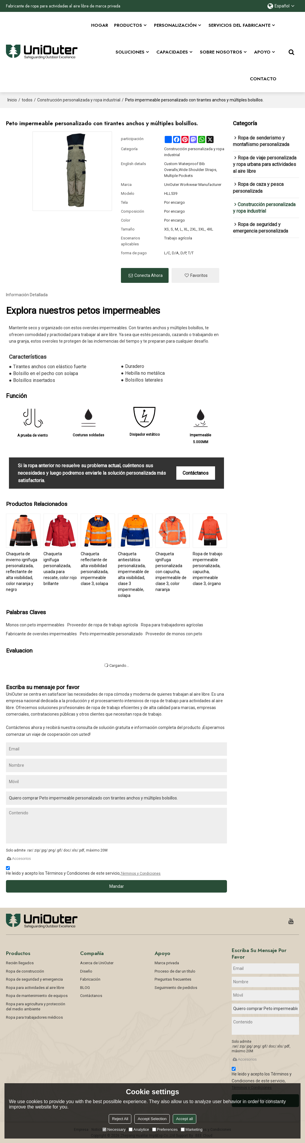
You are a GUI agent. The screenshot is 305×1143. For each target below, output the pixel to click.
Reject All (120, 1119)
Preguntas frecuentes (173, 979)
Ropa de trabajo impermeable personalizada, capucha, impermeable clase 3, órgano (207, 568)
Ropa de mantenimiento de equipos (37, 995)
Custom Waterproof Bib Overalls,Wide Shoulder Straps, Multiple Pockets (190, 170)
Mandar (116, 886)
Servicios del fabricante (239, 25)
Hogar (99, 25)
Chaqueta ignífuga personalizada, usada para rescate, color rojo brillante (60, 568)
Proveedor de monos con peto (174, 633)
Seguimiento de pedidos (176, 987)
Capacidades (172, 52)
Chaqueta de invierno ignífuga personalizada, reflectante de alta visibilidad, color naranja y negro (21, 571)
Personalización (175, 25)
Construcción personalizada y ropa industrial (78, 100)
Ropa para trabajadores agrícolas (172, 625)
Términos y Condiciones (141, 873)
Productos (128, 25)
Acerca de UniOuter (96, 963)
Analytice (139, 1129)
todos (27, 100)
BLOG (85, 987)
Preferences (165, 1129)
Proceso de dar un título (175, 971)
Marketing (192, 1129)
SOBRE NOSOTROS (221, 52)
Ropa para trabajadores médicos (34, 1017)
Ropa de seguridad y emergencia (34, 979)
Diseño (86, 971)
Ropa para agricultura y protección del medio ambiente (35, 1007)
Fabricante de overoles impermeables (41, 633)
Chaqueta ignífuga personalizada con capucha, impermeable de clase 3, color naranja (170, 571)
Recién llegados (20, 963)
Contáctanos (195, 473)
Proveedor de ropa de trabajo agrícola (102, 625)
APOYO (262, 52)
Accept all (184, 1119)
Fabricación (90, 979)
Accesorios (18, 858)
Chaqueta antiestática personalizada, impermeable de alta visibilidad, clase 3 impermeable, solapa (133, 574)
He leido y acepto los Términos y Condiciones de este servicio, (83, 871)
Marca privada (167, 963)
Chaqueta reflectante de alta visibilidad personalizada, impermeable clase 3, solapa (94, 568)
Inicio (12, 100)
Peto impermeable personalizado (111, 633)
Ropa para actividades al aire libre (35, 987)
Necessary (113, 1129)
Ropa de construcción (25, 971)
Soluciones (130, 52)
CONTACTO (263, 79)
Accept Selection (152, 1119)
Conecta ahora (148, 275)
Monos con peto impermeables (35, 625)
